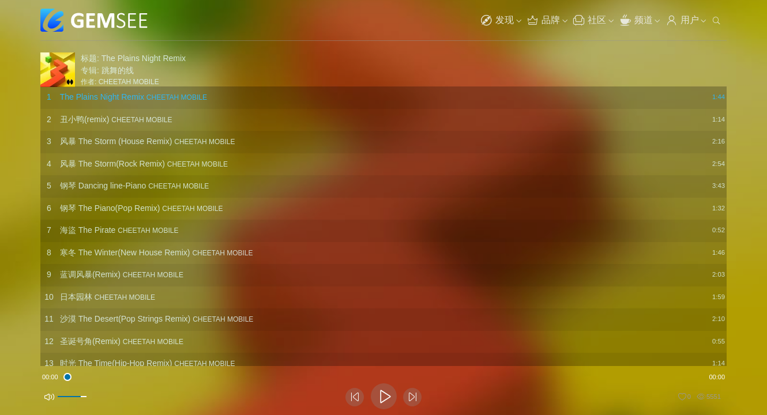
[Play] (384, 396)
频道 (636, 20)
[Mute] (47, 397)
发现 (497, 20)
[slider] (384, 376)
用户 (682, 20)
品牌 (543, 20)
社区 (589, 20)
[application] (383, 377)
